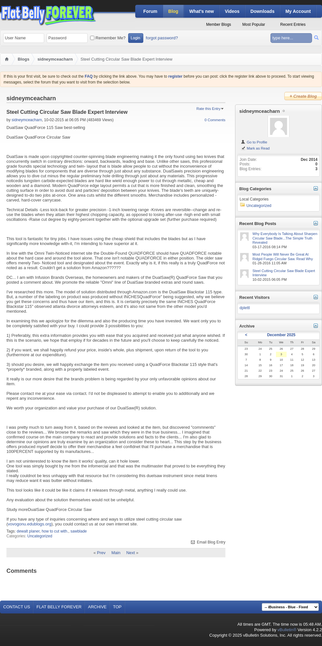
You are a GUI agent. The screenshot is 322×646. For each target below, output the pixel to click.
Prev (101, 552)
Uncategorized (39, 536)
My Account (298, 11)
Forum (150, 11)
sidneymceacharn (55, 59)
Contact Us (16, 606)
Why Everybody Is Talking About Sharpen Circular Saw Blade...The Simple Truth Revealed (284, 238)
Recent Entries (293, 24)
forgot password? (162, 37)
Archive (97, 606)
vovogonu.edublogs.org (29, 524)
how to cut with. (55, 531)
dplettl (245, 308)
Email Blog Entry (207, 542)
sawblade (79, 531)
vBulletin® (287, 629)
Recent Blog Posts (257, 223)
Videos (232, 11)
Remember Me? (108, 37)
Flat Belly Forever (58, 606)
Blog (173, 11)
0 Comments (214, 120)
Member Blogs (218, 24)
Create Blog (303, 96)
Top (117, 606)
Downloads (263, 11)
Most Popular (253, 24)
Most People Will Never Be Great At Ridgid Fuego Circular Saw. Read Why (282, 256)
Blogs (23, 59)
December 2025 (281, 335)
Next (130, 552)
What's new (201, 11)
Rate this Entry (208, 109)
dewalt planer (28, 531)
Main (115, 552)
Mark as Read (255, 148)
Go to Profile (254, 142)
